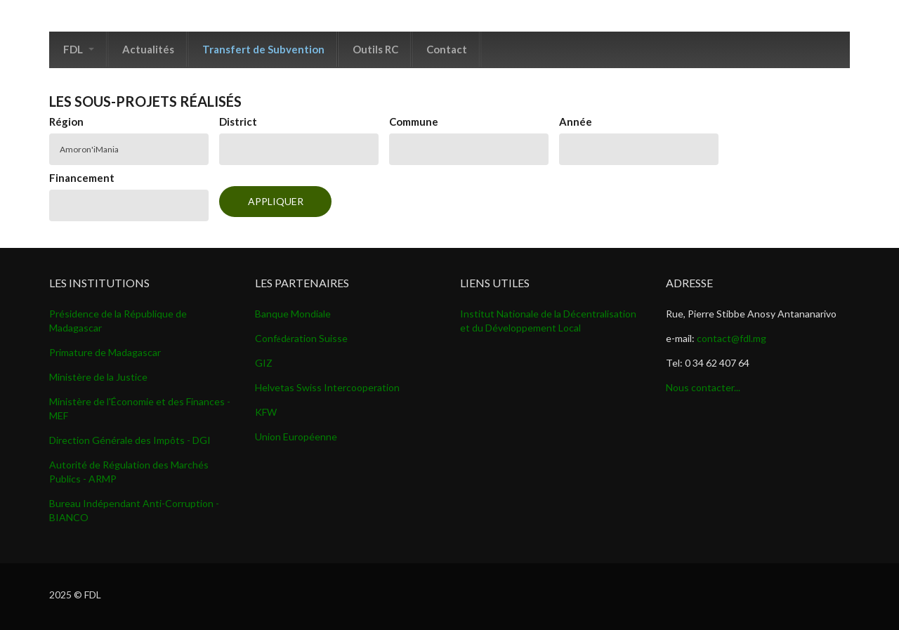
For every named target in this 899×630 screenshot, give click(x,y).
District (238, 121)
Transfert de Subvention (263, 49)
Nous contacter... (703, 387)
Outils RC (375, 49)
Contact (446, 49)
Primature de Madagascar (105, 352)
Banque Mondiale (293, 314)
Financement (81, 177)
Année (575, 121)
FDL (78, 49)
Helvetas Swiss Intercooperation (327, 387)
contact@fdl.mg (731, 338)
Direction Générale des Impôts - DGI (130, 440)
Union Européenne (296, 436)
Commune (413, 121)
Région (66, 121)
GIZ (264, 363)
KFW (266, 412)
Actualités (148, 49)
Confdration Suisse (301, 338)
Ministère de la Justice (98, 377)
